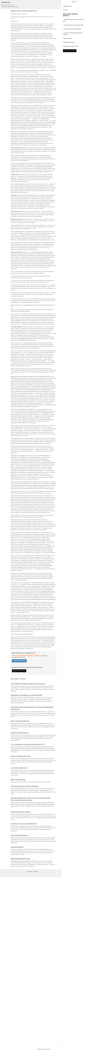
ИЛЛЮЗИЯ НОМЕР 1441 (20, 858)
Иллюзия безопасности (20, 835)
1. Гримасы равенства (19, 768)
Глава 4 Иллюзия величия (20, 756)
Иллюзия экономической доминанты (25, 786)
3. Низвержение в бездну (69, 42)
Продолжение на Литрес (69, 50)
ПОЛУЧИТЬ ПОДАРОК (19, 660)
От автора (65, 10)
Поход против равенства (20, 721)
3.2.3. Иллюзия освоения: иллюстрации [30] (28, 744)
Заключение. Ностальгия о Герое (70, 46)
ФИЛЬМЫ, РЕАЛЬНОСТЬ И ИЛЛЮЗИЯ (26, 695)
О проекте (29, 871)
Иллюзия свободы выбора (21, 812)
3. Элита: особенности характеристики (72, 28)
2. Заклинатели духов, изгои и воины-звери (73, 25)
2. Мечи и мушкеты (67, 38)
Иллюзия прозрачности (20, 732)
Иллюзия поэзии (17, 847)
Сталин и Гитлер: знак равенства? (24, 823)
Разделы (35, 871)
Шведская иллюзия (18, 779)
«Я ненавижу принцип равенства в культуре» (28, 683)
